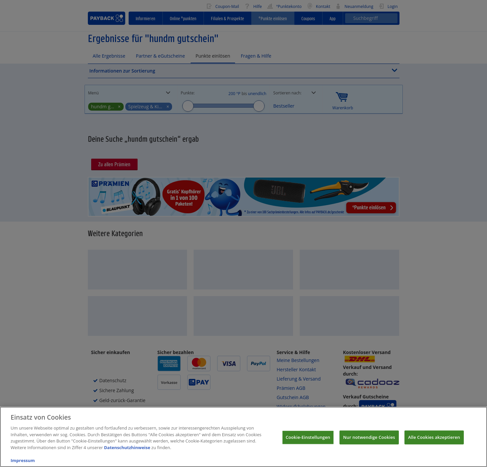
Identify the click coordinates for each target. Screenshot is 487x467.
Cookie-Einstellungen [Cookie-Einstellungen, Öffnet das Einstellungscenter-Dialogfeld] (308, 442)
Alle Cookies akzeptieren (434, 442)
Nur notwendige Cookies (369, 442)
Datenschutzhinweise (127, 452)
